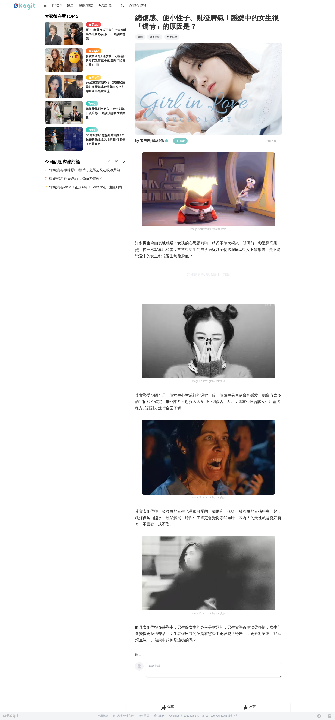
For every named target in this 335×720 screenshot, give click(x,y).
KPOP (57, 5)
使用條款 (103, 715)
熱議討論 (105, 5)
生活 (120, 5)
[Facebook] (319, 716)
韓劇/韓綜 (86, 5)
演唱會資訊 (137, 5)
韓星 (70, 5)
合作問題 (144, 715)
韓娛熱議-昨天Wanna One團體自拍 (76, 178)
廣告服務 (159, 715)
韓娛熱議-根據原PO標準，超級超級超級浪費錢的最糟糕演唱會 (87, 170)
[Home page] (24, 6)
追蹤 (180, 140)
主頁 (43, 5)
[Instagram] (329, 716)
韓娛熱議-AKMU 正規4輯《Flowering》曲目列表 (85, 187)
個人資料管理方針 (123, 715)
